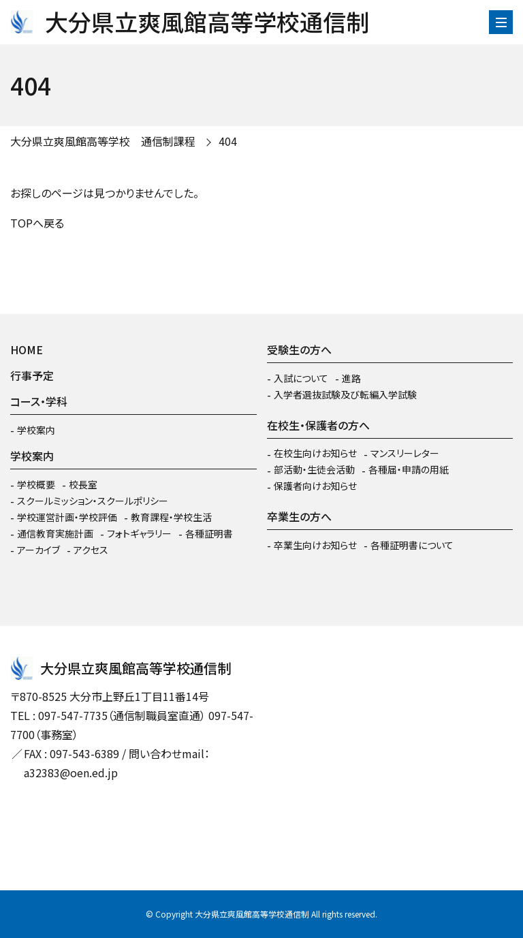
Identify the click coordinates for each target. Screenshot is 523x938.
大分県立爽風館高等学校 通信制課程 (102, 141)
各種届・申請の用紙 (408, 469)
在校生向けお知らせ (315, 453)
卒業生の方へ (299, 516)
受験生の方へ (299, 349)
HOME (26, 349)
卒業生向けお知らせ (315, 545)
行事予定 (32, 375)
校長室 (83, 484)
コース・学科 (38, 401)
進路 (351, 378)
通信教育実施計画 (55, 533)
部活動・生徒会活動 (314, 469)
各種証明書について (412, 545)
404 (228, 141)
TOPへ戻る (37, 223)
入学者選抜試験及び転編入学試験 (345, 394)
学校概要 (36, 484)
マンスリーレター (404, 453)
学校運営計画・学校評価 (67, 517)
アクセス (91, 550)
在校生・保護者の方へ (318, 425)
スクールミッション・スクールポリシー (92, 500)
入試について (301, 378)
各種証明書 (209, 533)
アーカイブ (38, 550)
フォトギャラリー (139, 533)
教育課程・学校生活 (171, 517)
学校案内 (36, 430)
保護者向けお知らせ (315, 486)
